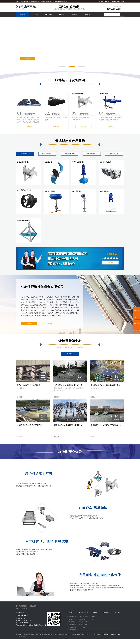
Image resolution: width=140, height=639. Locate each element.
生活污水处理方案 (71, 616)
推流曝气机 (107, 113)
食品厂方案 (70, 619)
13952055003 (114, 9)
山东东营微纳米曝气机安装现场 (29, 425)
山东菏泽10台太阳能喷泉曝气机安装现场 (70, 385)
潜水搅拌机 (80, 113)
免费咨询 (110, 262)
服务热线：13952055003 (118, 1)
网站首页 (22, 14)
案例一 (92, 619)
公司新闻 (70, 354)
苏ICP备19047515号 (83, 634)
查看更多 (29, 323)
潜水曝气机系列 (92, 154)
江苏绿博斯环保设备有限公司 (28, 385)
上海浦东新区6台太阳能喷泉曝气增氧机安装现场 (107, 385)
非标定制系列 (114, 154)
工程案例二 (93, 616)
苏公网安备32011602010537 (113, 634)
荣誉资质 (74, 14)
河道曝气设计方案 (71, 627)
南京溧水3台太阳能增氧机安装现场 (68, 425)
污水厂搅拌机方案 (71, 629)
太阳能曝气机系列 (47, 154)
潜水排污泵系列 (70, 154)
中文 (102, 1)
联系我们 (87, 14)
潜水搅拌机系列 (25, 154)
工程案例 (61, 14)
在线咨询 (27, 59)
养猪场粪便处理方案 (71, 625)
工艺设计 (35, 14)
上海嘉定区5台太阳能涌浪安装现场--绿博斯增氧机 (107, 425)
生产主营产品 (48, 14)
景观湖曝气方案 (71, 621)
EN (108, 1)
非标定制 (52, 113)
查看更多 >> (20, 397)
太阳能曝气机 (26, 113)
